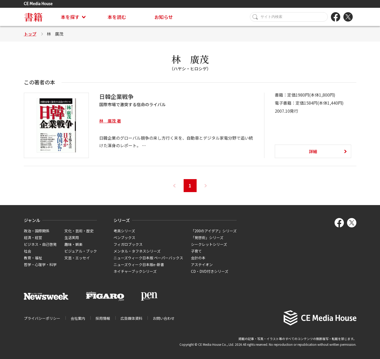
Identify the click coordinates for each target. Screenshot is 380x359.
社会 (27, 251)
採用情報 (103, 318)
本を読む (117, 16)
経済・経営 (33, 237)
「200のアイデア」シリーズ (214, 230)
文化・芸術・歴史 (79, 230)
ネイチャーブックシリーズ (135, 271)
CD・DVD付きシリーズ (209, 271)
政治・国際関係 (36, 230)
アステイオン (202, 264)
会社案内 (78, 318)
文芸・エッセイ (77, 257)
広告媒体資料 (131, 318)
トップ (30, 34)
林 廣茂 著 (110, 121)
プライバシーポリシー (42, 318)
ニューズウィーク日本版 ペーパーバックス (148, 257)
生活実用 (71, 237)
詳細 (313, 151)
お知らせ (163, 16)
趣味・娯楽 (73, 244)
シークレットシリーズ (209, 244)
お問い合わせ (164, 318)
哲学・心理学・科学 (40, 264)
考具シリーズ (124, 230)
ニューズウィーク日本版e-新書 (139, 264)
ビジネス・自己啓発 (40, 244)
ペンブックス (124, 237)
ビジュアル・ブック (80, 251)
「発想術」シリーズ (207, 237)
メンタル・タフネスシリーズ (137, 251)
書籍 (33, 16)
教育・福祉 (33, 257)
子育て (196, 251)
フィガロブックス (128, 244)
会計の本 (198, 257)
